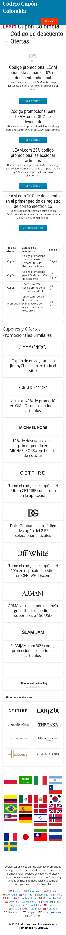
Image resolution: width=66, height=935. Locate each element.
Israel (36, 908)
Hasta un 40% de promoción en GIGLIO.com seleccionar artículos (33, 405)
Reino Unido (32, 891)
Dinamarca (12, 912)
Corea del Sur (31, 905)
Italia (7, 898)
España (15, 891)
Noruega (50, 908)
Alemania (10, 894)
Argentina (29, 901)
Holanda (25, 894)
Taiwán (49, 905)
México (45, 898)
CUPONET (32, 915)
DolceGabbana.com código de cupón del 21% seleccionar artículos (33, 530)
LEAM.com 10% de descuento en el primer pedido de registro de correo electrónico (33, 201)
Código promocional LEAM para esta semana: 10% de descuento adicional (33, 72)
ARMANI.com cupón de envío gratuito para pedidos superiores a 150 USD (33, 610)
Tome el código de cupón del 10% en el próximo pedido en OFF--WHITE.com (33, 570)
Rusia (56, 912)
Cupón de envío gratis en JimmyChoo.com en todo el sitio (33, 365)
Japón (15, 905)
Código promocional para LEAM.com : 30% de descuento (33, 116)
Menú (49, 21)
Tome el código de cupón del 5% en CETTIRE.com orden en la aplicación (33, 490)
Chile (57, 898)
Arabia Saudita (19, 908)
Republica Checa (25, 898)
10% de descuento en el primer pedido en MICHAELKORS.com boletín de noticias (33, 448)
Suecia (43, 912)
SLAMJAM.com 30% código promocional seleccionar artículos (33, 650)
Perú (43, 901)
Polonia (50, 891)
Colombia (12, 901)
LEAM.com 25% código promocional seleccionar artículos (33, 155)
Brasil (55, 901)
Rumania (41, 894)
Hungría (29, 912)
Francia (56, 894)
